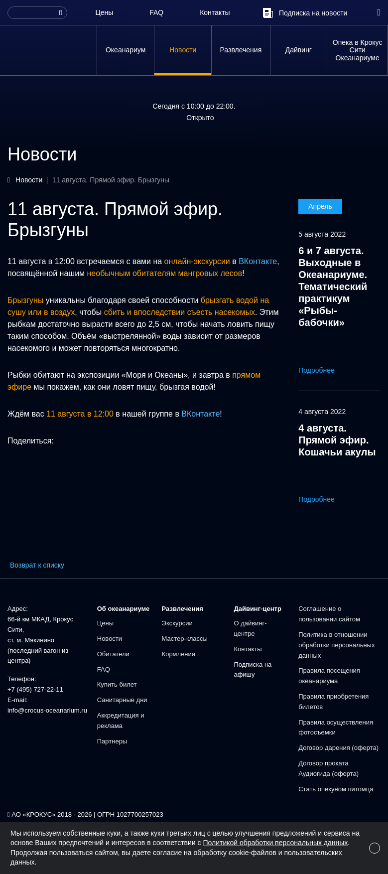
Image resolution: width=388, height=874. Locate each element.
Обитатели (113, 654)
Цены (104, 12)
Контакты (215, 12)
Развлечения (240, 50)
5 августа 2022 (322, 234)
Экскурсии (177, 623)
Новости (182, 50)
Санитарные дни (122, 700)
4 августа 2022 (322, 412)
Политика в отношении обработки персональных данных (336, 645)
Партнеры (112, 741)
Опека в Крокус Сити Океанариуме (358, 50)
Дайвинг (298, 50)
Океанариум (125, 50)
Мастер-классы (185, 638)
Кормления (178, 654)
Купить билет (117, 684)
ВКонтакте (258, 261)
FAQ (156, 12)
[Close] (374, 848)
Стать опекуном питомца (335, 789)
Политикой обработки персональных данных (275, 843)
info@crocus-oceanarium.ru (47, 710)
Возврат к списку (37, 565)
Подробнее (323, 370)
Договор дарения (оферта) (338, 747)
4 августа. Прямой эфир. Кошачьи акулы (337, 440)
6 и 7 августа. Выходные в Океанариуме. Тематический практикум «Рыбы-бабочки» (332, 286)
